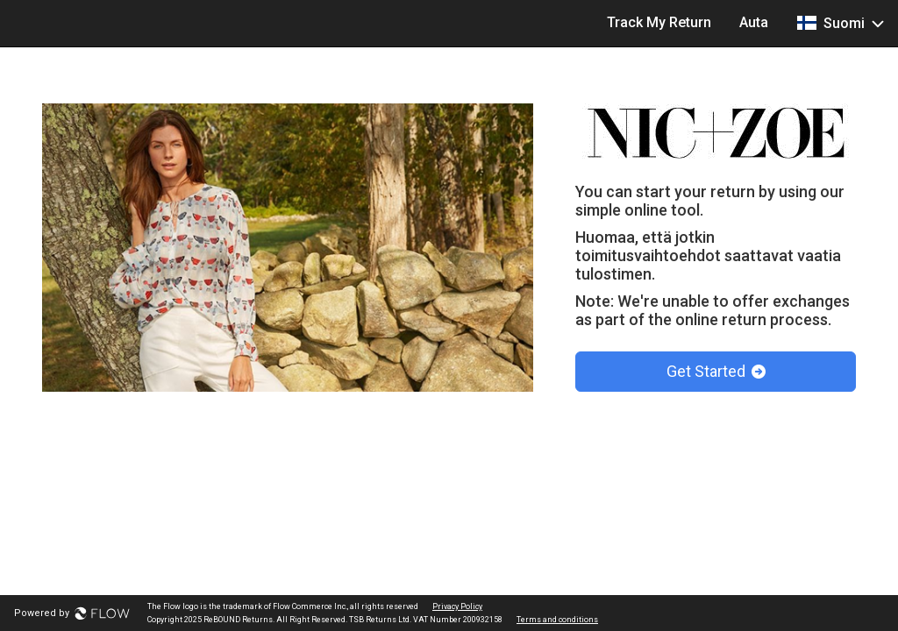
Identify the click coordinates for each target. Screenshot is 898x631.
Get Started (716, 371)
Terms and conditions (557, 619)
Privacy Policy (457, 606)
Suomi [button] (840, 22)
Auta (753, 22)
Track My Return (659, 22)
